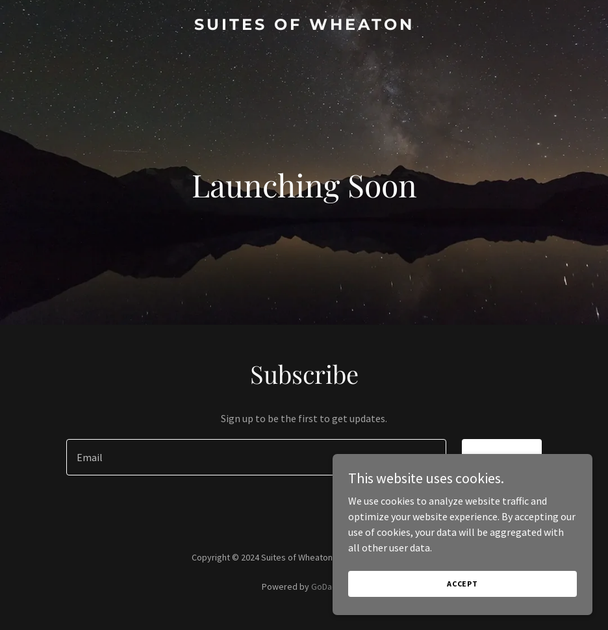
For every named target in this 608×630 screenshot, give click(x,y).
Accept (462, 583)
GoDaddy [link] (329, 586)
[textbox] (256, 457)
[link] (304, 25)
